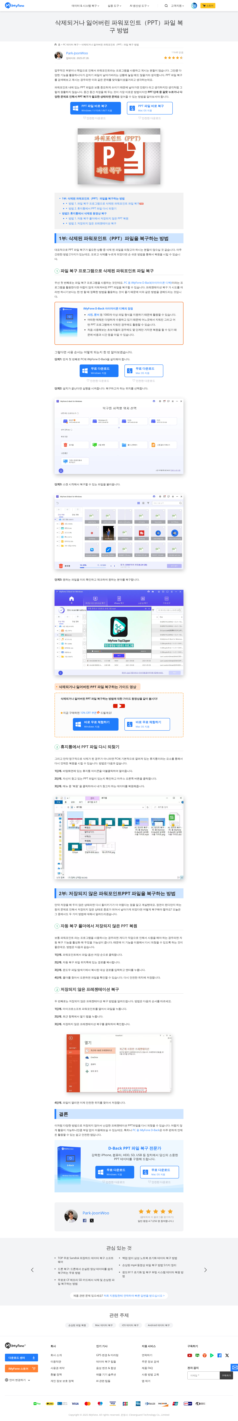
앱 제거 (146, 1381)
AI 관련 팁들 (103, 1381)
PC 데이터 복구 (71, 44)
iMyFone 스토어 (18, 1368)
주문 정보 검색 (150, 1361)
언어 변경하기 (17, 1380)
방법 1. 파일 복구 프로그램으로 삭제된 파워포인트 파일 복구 (106, 203)
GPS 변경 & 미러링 (107, 1355)
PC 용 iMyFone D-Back (146, 1130)
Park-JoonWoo (77, 53)
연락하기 (147, 1355)
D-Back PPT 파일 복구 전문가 (134, 1148)
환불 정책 (56, 1374)
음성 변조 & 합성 (106, 1368)
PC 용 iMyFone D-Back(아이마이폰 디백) (148, 282)
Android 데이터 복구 (159, 1325)
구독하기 (226, 1375)
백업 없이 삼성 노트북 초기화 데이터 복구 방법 (149, 1258)
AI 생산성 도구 (138, 5)
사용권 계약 (57, 1368)
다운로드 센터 (16, 1358)
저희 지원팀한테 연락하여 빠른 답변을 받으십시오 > (134, 1295)
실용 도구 (113, 5)
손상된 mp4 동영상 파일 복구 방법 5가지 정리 (149, 1265)
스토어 (207, 5)
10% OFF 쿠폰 (90, 713)
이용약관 (56, 1361)
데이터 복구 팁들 (106, 1361)
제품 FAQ (147, 1368)
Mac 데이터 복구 (104, 1325)
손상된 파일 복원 (77, 1325)
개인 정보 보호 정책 (62, 1381)
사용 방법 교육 (150, 1374)
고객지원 (176, 5)
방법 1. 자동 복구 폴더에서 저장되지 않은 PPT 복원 (98, 218)
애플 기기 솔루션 (106, 1374)
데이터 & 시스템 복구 (84, 5)
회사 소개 (56, 1355)
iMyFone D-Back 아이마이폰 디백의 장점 (108, 308)
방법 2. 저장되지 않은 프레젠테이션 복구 (92, 223)
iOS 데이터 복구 (130, 1325)
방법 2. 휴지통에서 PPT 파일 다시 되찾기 (93, 208)
